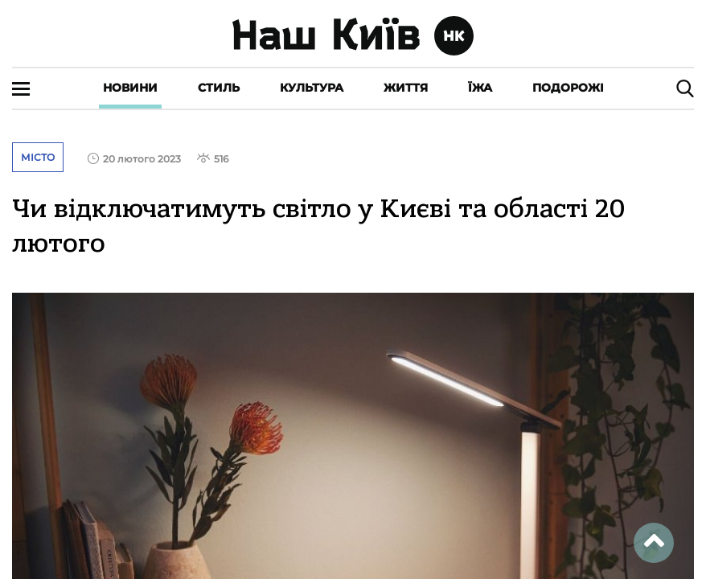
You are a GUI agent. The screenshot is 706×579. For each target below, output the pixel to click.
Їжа (480, 87)
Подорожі (568, 87)
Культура (311, 87)
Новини (130, 87)
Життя (406, 87)
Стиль (219, 87)
